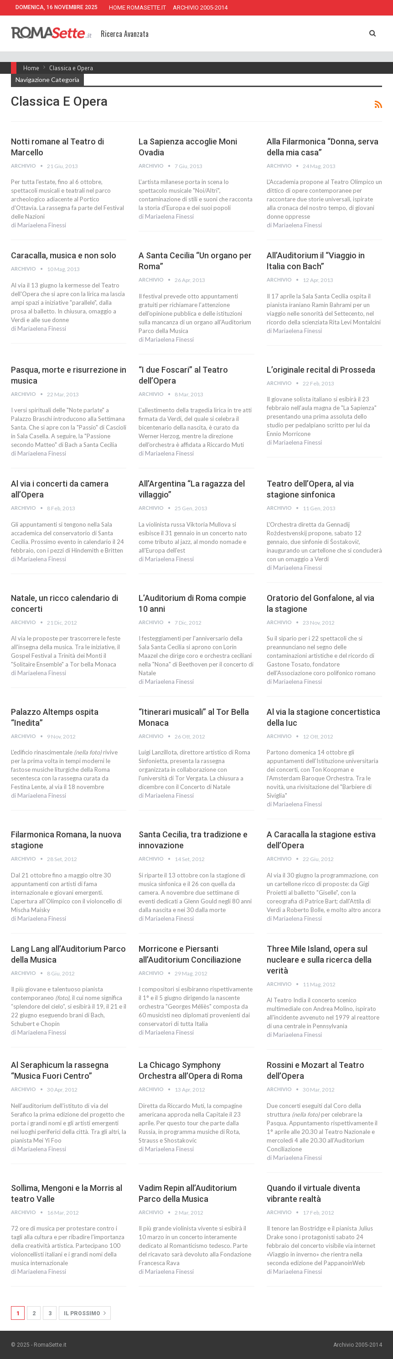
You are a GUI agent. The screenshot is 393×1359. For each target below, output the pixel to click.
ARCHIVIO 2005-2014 (200, 7)
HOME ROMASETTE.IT (137, 7)
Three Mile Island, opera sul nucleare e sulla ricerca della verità (319, 959)
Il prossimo (85, 1313)
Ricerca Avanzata (125, 33)
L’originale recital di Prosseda (321, 369)
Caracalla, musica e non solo (63, 255)
